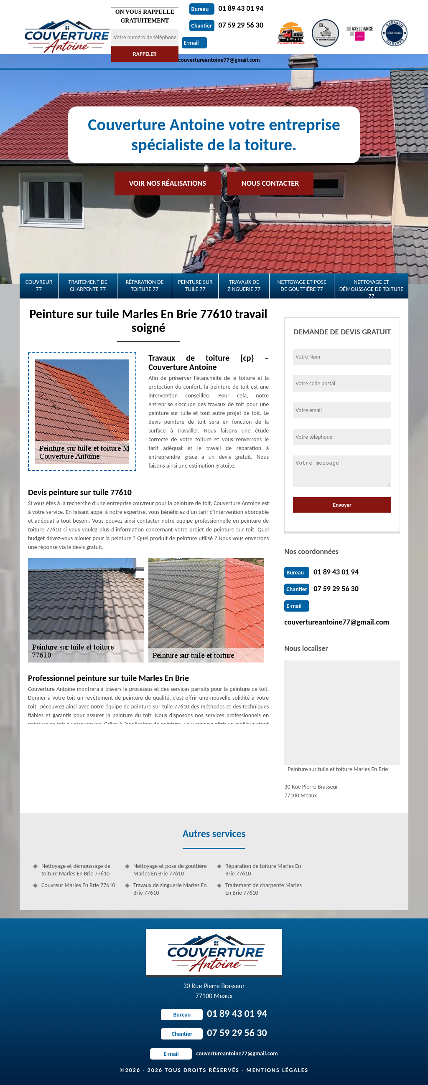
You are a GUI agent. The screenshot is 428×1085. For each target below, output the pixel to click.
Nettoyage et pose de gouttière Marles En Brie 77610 (170, 869)
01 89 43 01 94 (226, 8)
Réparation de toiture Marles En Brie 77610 (263, 869)
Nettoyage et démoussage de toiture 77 (371, 288)
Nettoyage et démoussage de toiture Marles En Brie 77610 (75, 869)
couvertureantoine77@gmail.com (336, 622)
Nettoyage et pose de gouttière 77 (301, 285)
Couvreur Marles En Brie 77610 (78, 885)
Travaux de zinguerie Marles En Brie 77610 (170, 889)
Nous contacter (270, 183)
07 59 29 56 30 (226, 25)
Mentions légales (277, 1070)
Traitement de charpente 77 (88, 285)
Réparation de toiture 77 (145, 285)
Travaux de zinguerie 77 (243, 285)
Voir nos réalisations (167, 183)
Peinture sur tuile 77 (195, 285)
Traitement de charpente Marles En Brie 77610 (263, 889)
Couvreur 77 (39, 285)
